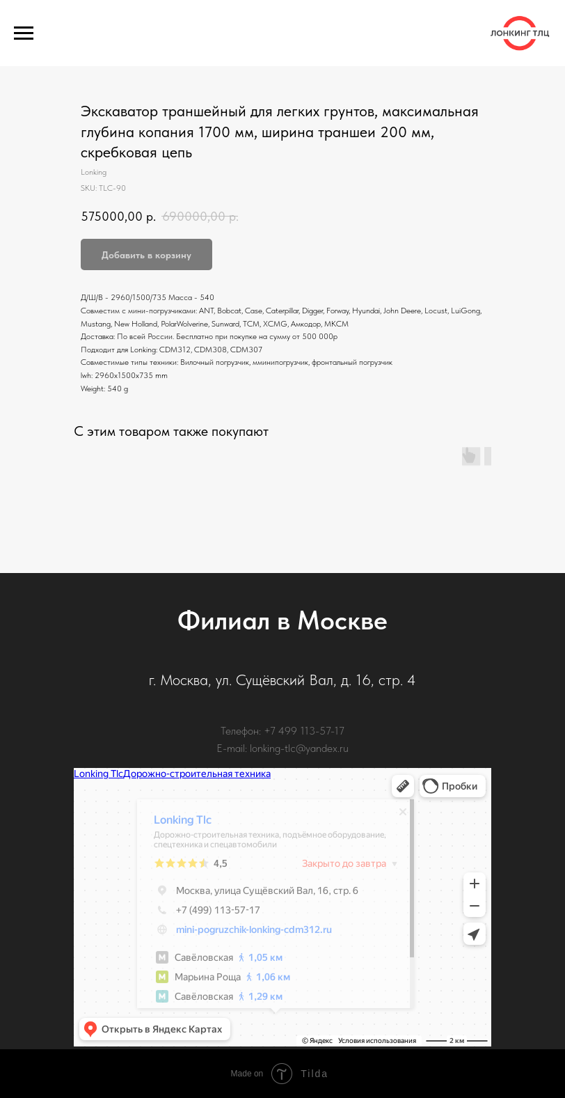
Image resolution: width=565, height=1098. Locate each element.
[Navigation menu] (23, 33)
